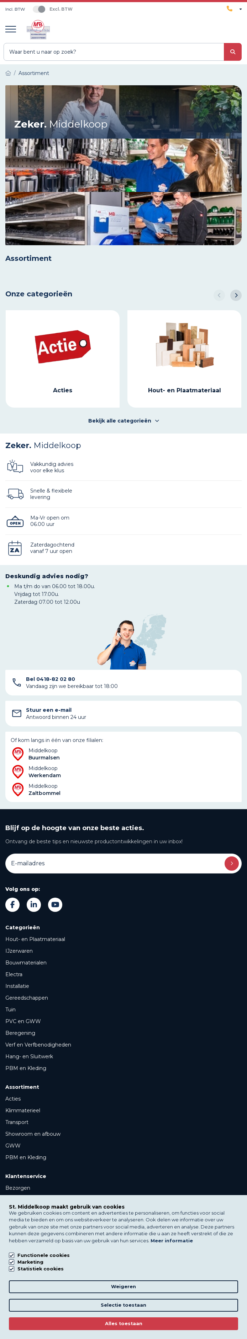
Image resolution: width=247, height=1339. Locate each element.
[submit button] (233, 52)
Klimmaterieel (22, 1110)
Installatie (17, 986)
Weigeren (123, 1286)
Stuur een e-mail (49, 710)
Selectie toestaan (123, 1305)
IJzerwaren (19, 951)
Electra (13, 974)
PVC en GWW (23, 1021)
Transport (16, 1122)
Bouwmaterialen (26, 962)
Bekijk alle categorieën (123, 421)
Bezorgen (17, 1188)
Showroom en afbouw (33, 1134)
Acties (13, 1099)
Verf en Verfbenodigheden (38, 1045)
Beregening (20, 1033)
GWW (13, 1145)
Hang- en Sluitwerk (29, 1056)
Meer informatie (172, 1240)
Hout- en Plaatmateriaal (35, 939)
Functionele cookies (43, 1255)
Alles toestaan (123, 1323)
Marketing (30, 1262)
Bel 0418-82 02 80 (50, 679)
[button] (219, 295)
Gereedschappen (26, 998)
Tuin (10, 1009)
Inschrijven (232, 863)
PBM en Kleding (25, 1068)
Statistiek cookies (40, 1268)
